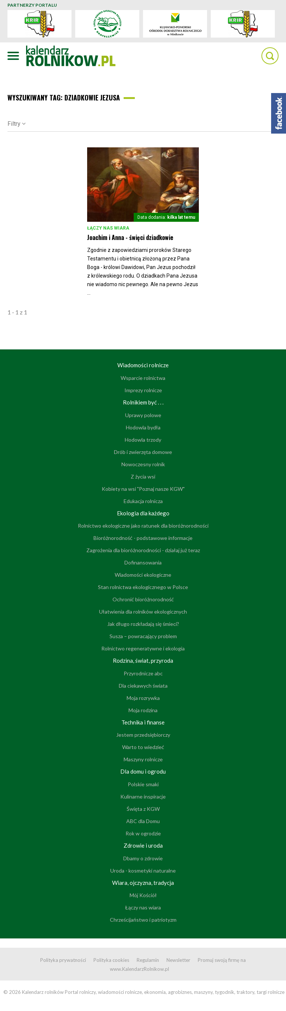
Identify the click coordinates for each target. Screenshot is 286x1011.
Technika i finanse (143, 722)
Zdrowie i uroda (143, 845)
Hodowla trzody (143, 439)
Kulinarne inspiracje (143, 796)
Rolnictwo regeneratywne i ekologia (143, 648)
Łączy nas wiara (108, 228)
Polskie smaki (143, 784)
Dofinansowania (143, 562)
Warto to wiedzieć (143, 747)
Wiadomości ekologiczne (143, 575)
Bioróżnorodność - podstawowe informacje (143, 538)
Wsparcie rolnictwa (143, 378)
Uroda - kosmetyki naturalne (143, 870)
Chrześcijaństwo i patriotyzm (143, 919)
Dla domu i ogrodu (143, 771)
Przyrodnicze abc (143, 673)
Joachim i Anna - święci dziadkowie (130, 237)
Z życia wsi (143, 476)
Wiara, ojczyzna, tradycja (143, 882)
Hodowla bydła (143, 427)
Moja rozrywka (143, 698)
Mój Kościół (143, 895)
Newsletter (178, 960)
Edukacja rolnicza (143, 501)
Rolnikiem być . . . (143, 402)
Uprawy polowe (143, 415)
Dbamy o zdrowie (143, 858)
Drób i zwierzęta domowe (143, 452)
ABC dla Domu (143, 821)
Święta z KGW (143, 809)
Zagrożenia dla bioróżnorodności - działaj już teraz (143, 550)
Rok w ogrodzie (143, 833)
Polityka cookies (111, 960)
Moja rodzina (143, 710)
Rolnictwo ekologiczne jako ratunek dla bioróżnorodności (143, 525)
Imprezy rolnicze (143, 390)
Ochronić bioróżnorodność (143, 599)
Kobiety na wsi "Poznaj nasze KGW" (143, 489)
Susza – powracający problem (143, 636)
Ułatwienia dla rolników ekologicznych (143, 611)
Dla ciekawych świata (143, 685)
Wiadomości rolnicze (143, 365)
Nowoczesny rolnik (143, 464)
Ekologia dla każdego (143, 513)
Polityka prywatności (63, 960)
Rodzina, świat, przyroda (143, 660)
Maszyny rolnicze (143, 759)
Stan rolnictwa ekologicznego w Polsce (143, 587)
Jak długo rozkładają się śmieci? (143, 624)
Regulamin (148, 960)
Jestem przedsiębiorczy (143, 735)
